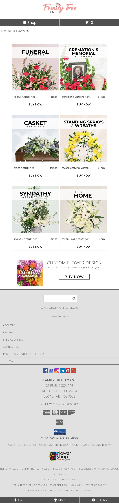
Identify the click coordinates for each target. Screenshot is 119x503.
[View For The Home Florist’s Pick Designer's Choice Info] (83, 209)
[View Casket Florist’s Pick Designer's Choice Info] (35, 138)
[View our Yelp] (73, 372)
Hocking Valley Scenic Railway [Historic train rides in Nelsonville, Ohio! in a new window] (91, 444)
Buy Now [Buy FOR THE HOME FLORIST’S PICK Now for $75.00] (84, 247)
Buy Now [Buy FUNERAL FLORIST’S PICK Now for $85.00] (35, 104)
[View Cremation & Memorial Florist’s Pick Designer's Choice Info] (83, 67)
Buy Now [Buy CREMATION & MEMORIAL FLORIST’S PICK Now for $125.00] (84, 104)
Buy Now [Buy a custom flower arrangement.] (74, 276)
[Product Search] (60, 298)
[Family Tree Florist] (59, 14)
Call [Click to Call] (20, 500)
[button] (60, 432)
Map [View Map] (59, 500)
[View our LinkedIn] (62, 372)
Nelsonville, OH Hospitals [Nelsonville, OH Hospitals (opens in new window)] (58, 468)
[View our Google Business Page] (51, 372)
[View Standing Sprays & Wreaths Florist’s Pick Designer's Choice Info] (83, 138)
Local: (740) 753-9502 (59, 396)
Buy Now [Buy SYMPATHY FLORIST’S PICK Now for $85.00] (35, 247)
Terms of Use (83, 490)
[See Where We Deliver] (59, 316)
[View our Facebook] (45, 372)
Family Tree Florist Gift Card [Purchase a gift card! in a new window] (26, 444)
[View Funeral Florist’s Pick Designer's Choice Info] (35, 67)
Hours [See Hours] (99, 500)
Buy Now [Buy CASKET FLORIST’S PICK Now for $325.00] (35, 175)
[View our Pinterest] (67, 372)
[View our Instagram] (56, 372)
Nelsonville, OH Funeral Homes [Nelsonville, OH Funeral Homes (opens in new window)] (20, 468)
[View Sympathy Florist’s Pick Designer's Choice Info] (35, 209)
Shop (29, 22)
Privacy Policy (37, 490)
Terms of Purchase (60, 490)
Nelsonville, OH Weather (59, 479)
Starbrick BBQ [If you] (58, 444)
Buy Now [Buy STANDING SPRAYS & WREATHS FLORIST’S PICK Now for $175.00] (84, 175)
